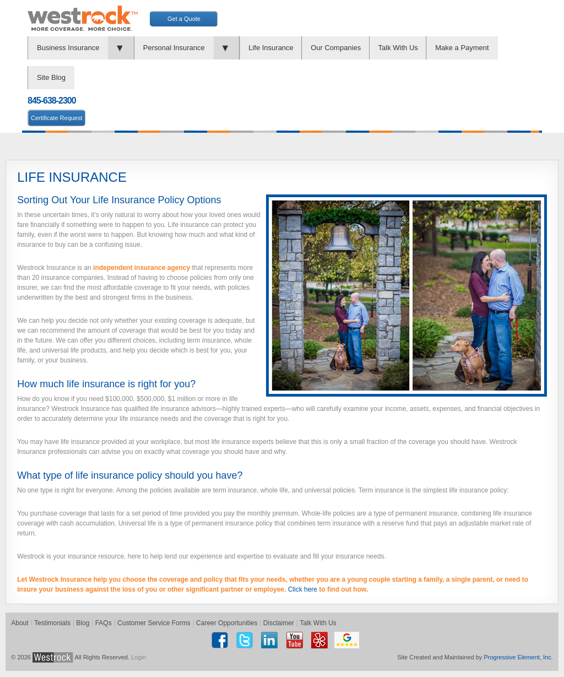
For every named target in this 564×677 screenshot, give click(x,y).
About (19, 623)
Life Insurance (271, 48)
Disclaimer (278, 623)
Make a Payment (462, 48)
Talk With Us (398, 48)
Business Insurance (68, 48)
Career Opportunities (226, 623)
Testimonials (52, 623)
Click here (302, 589)
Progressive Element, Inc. (518, 657)
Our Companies (336, 48)
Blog (82, 623)
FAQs (103, 623)
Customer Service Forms (154, 623)
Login (138, 657)
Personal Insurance (174, 48)
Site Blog (51, 77)
